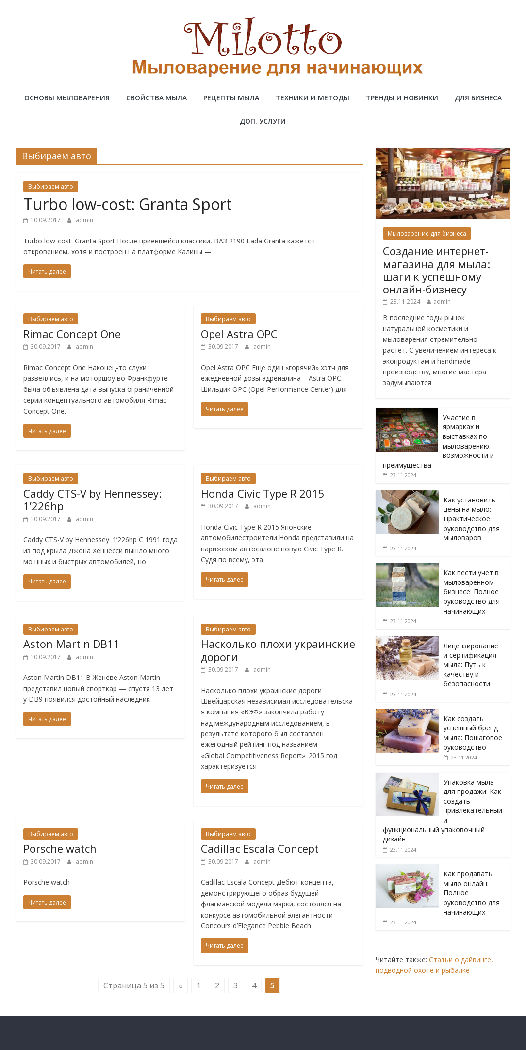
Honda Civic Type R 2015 (263, 493)
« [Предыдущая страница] (180, 985)
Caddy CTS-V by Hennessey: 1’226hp (92, 499)
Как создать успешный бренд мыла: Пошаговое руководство (473, 733)
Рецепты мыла (231, 97)
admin (84, 220)
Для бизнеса (478, 97)
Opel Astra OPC (239, 333)
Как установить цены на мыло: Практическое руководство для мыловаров (472, 518)
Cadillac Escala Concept (260, 848)
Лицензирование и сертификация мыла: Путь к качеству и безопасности (471, 664)
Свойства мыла (156, 97)
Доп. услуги (263, 121)
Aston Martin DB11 (71, 643)
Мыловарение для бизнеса (427, 233)
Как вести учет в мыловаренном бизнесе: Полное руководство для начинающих (472, 591)
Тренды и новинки (402, 97)
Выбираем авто (50, 186)
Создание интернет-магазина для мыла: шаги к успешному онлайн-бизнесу (436, 269)
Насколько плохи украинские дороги (278, 649)
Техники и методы (312, 97)
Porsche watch (60, 848)
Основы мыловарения (67, 97)
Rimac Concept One (72, 333)
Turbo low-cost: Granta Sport (127, 204)
